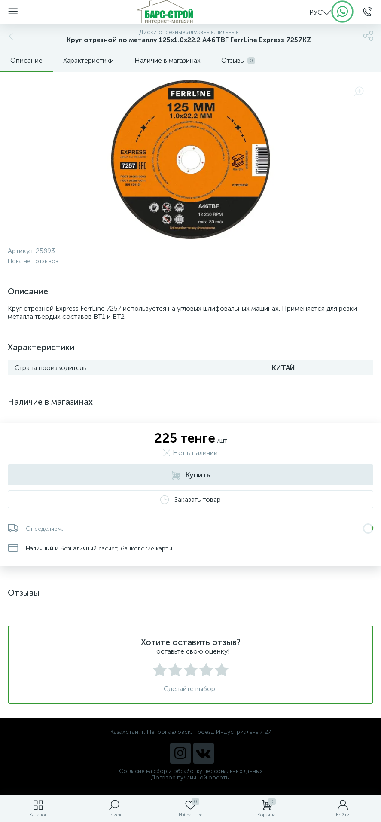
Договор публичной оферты (190, 777)
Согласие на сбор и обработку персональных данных (190, 771)
